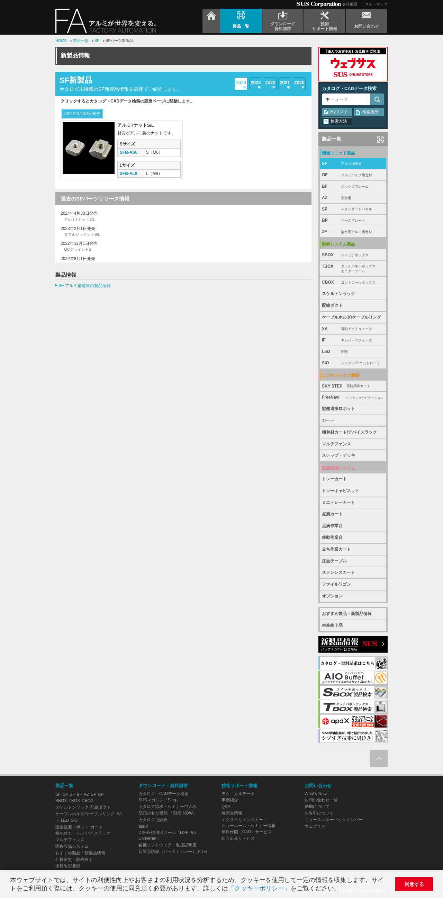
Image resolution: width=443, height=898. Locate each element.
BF (353, 186)
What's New (316, 793)
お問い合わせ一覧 (321, 800)
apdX (143, 826)
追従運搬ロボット (72, 827)
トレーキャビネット (340, 490)
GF (353, 175)
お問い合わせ (318, 785)
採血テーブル (334, 561)
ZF (353, 231)
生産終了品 (332, 625)
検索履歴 (370, 111)
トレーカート (334, 479)
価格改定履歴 (67, 865)
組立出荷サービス (238, 838)
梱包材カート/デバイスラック (349, 432)
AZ (353, 198)
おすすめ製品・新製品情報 (347, 613)
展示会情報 (232, 813)
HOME (61, 40)
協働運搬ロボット (338, 408)
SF (96, 40)
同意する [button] (414, 884)
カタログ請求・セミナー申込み (167, 806)
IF (353, 340)
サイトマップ (376, 4)
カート (328, 420)
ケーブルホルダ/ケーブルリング (351, 317)
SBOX (353, 255)
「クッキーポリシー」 (259, 888)
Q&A (226, 806)
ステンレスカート (338, 572)
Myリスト (339, 111)
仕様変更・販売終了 (74, 859)
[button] (343, 889)
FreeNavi (353, 397)
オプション (332, 596)
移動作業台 (332, 537)
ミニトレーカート (338, 502)
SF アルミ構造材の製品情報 (84, 285)
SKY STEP (353, 386)
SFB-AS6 (128, 152)
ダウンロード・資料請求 (163, 785)
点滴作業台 (332, 525)
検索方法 (339, 121)
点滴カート (332, 514)
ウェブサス (315, 826)
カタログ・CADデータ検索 (349, 88)
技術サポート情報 (239, 785)
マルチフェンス (336, 444)
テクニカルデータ (238, 793)
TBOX (353, 269)
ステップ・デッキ (338, 455)
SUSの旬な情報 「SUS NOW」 (167, 813)
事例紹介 (230, 800)
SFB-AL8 (128, 173)
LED (353, 351)
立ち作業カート (336, 549)
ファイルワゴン (336, 584)
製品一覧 (80, 40)
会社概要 (350, 4)
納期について (317, 806)
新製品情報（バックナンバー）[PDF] (172, 851)
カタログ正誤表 (153, 819)
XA (353, 329)
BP (353, 220)
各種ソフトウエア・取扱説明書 (167, 845)
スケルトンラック (338, 293)
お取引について (319, 813)
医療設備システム (72, 846)
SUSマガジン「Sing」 (159, 800)
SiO (353, 363)
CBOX (353, 282)
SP (353, 209)
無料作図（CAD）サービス (247, 831)
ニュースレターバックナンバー (334, 819)
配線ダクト (332, 305)
